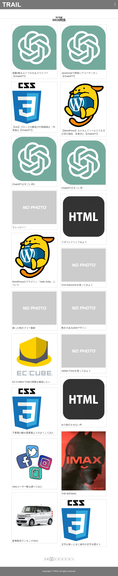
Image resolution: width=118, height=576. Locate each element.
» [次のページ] (72, 559)
